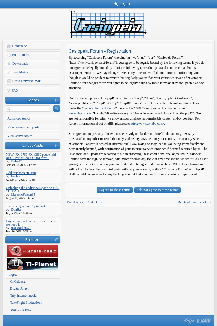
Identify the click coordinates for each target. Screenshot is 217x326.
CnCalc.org (18, 281)
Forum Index (21, 55)
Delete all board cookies (194, 202)
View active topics (19, 136)
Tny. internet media (23, 296)
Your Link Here (20, 310)
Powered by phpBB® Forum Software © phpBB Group (203, 321)
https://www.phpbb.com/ (147, 123)
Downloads (20, 63)
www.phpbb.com (80, 113)
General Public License (99, 108)
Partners (32, 239)
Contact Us (94, 202)
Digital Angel (19, 288)
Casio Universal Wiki (26, 81)
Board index (75, 202)
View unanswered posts (23, 127)
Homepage (19, 46)
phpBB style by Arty (186, 321)
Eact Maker (20, 72)
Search (33, 99)
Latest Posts (32, 145)
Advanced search (18, 118)
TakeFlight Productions (26, 303)
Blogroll (13, 275)
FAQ (15, 90)
